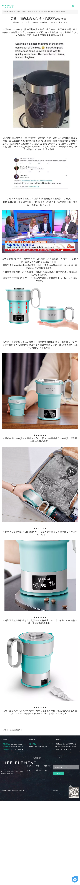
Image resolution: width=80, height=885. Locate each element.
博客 (28, 770)
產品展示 (30, 766)
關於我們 (39, 770)
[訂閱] (58, 773)
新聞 (37, 766)
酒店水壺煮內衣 (15, 730)
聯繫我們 (47, 766)
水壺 (4, 730)
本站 (65, 22)
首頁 (46, 770)
